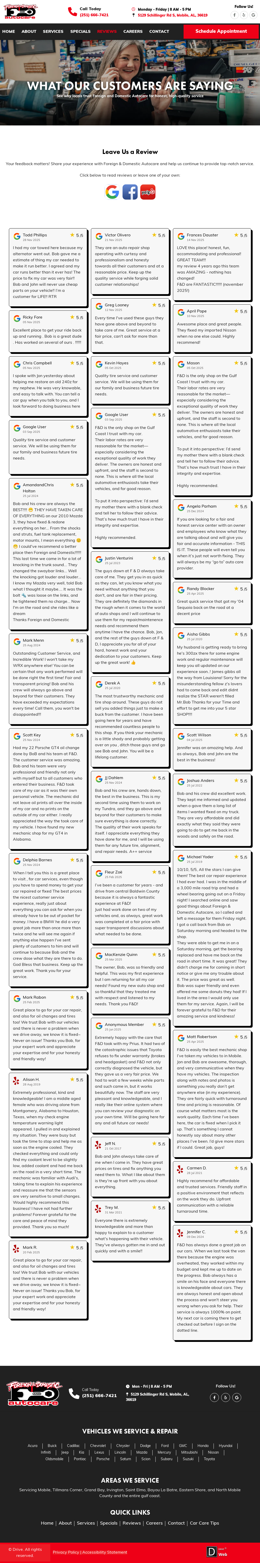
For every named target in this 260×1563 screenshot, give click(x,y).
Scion (145, 1459)
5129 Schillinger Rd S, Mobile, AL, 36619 (172, 16)
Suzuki (188, 1459)
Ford (165, 1446)
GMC (183, 1446)
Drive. (18, 1550)
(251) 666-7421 (94, 15)
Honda (203, 1446)
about (29, 32)
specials (80, 32)
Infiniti (46, 1453)
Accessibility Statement (104, 1553)
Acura (32, 1446)
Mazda (141, 1453)
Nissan (213, 1453)
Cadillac (73, 1446)
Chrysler (123, 1446)
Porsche (103, 1459)
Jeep (65, 1453)
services (53, 32)
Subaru (166, 1459)
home (8, 32)
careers (133, 32)
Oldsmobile (54, 1459)
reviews (107, 32)
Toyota (209, 1459)
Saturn (125, 1459)
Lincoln (120, 1453)
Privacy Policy (66, 1553)
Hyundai (225, 1446)
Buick (52, 1446)
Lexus (99, 1453)
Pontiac (80, 1459)
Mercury (164, 1453)
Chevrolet (98, 1446)
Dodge (145, 1446)
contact (159, 32)
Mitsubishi (189, 1453)
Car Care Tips (204, 1523)
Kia (81, 1453)
